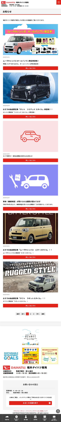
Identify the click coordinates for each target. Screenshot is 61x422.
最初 (18, 314)
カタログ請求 (45, 419)
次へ (37, 314)
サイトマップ (30, 411)
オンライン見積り (16, 419)
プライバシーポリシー (19, 411)
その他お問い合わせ (54, 419)
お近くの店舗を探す (30, 403)
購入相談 (26, 419)
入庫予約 (35, 419)
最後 (43, 314)
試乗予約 (7, 419)
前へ (23, 314)
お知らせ (7, 11)
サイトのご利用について (41, 411)
